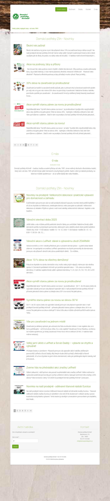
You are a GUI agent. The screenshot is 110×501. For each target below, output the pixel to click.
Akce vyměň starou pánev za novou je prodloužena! (53, 140)
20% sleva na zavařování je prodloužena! (47, 119)
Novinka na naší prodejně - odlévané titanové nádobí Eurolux (58, 422)
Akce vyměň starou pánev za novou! (45, 159)
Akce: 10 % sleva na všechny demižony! (47, 296)
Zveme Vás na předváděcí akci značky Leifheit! (51, 403)
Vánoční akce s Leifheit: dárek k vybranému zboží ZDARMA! (58, 277)
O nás (55, 196)
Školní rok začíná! (35, 81)
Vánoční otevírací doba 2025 (41, 255)
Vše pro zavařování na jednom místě (45, 357)
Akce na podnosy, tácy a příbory (43, 100)
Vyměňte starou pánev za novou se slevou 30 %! (52, 336)
